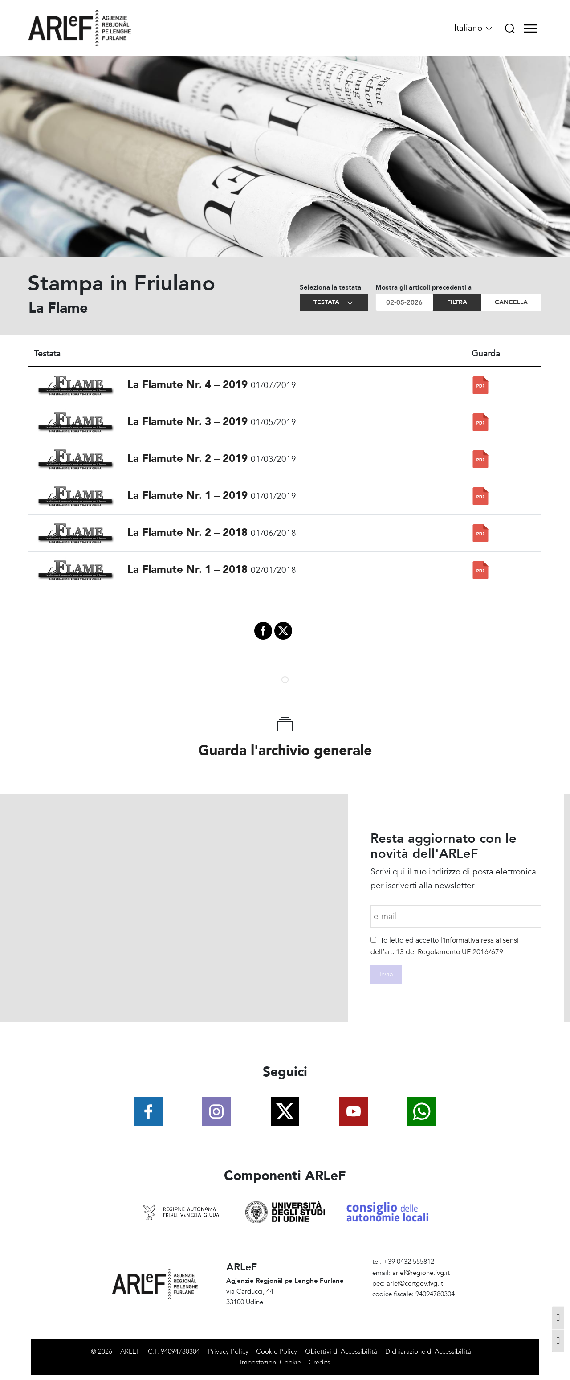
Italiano (473, 28)
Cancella (511, 302)
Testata (334, 302)
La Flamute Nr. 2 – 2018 (187, 532)
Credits (319, 1362)
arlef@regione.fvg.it (421, 1273)
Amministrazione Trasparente (415, 1305)
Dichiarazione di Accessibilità (428, 1351)
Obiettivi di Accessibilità (341, 1351)
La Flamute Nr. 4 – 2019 (187, 384)
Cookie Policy (276, 1351)
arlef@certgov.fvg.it (415, 1283)
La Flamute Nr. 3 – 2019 (187, 421)
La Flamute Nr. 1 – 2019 (187, 495)
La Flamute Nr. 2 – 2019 (187, 458)
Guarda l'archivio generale (285, 750)
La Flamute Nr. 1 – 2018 (187, 569)
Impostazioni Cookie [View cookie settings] (270, 1362)
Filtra (457, 302)
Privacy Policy (228, 1351)
